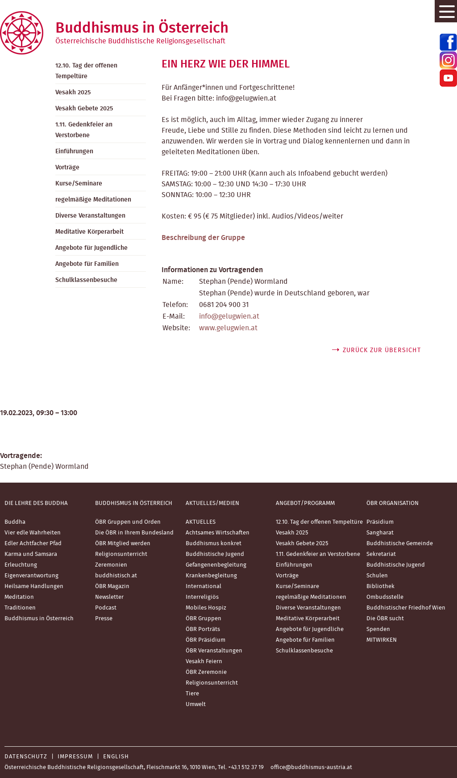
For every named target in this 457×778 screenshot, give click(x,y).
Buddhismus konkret (213, 544)
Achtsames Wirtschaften (217, 533)
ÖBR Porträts (203, 629)
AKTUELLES (201, 522)
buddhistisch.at (116, 576)
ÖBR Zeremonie (206, 672)
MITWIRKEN (381, 640)
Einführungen (74, 151)
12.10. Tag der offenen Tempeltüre (86, 71)
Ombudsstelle (384, 597)
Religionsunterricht (121, 554)
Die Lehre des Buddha (36, 503)
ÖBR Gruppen (203, 619)
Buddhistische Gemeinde (399, 544)
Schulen (377, 576)
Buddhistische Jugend (215, 554)
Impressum (75, 757)
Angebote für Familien (87, 264)
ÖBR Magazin (112, 586)
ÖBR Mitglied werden (122, 544)
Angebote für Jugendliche (91, 248)
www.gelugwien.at (228, 328)
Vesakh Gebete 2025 (84, 108)
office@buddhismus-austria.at (311, 767)
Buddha (14, 522)
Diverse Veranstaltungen (90, 216)
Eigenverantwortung (31, 576)
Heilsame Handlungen (33, 586)
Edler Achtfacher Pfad (33, 544)
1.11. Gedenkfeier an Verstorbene (83, 130)
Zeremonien (111, 565)
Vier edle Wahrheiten (32, 533)
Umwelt (196, 704)
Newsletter (109, 597)
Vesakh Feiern (204, 661)
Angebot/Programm (305, 503)
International (203, 586)
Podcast (105, 608)
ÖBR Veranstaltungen (214, 651)
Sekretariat (381, 554)
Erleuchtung (20, 565)
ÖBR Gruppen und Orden (128, 522)
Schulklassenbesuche (86, 280)
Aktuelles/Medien (212, 503)
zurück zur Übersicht (382, 350)
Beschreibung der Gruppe (203, 237)
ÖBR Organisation (392, 503)
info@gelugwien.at (229, 316)
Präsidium (380, 522)
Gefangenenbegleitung (216, 565)
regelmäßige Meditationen (93, 200)
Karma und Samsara (30, 554)
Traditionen (20, 608)
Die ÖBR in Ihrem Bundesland (134, 533)
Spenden (378, 629)
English (116, 757)
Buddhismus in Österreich (39, 619)
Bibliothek (380, 586)
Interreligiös (202, 597)
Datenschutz (25, 757)
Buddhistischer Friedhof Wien (405, 608)
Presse (103, 619)
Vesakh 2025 (73, 92)
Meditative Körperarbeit (89, 232)
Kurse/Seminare (78, 184)
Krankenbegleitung (211, 576)
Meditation (19, 597)
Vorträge (67, 167)
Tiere (192, 694)
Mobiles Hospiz (206, 608)
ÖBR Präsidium (205, 640)
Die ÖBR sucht (385, 619)
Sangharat (380, 533)
